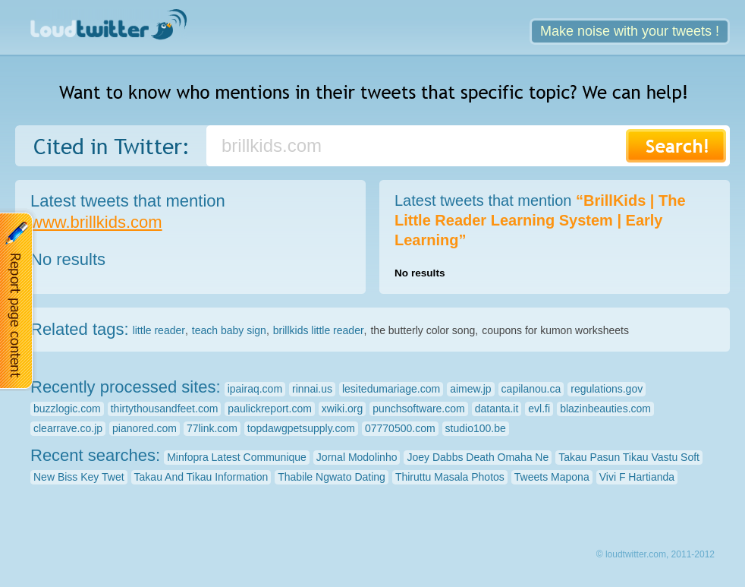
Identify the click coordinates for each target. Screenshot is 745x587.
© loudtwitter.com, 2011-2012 (655, 554)
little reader (159, 330)
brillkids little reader (318, 330)
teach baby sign (229, 330)
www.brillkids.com (96, 222)
